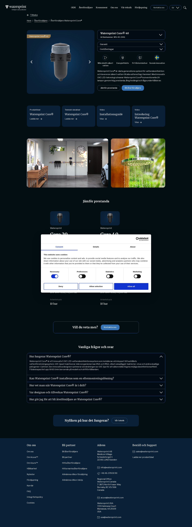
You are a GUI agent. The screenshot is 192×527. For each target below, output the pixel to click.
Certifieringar (131, 49)
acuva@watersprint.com (112, 497)
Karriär (30, 485)
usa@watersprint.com (111, 517)
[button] (31, 62)
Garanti (131, 44)
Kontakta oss (158, 7)
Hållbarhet (32, 468)
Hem (29, 20)
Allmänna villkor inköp (72, 480)
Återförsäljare (86, 7)
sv (173, 8)
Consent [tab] (59, 247)
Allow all (131, 286)
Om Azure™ (32, 463)
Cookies (31, 503)
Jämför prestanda (108, 88)
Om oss (114, 7)
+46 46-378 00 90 (109, 473)
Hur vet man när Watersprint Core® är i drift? (96, 385)
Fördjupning (141, 7)
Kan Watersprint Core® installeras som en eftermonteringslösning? (96, 378)
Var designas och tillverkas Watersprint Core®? (96, 392)
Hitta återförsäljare (71, 463)
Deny (61, 286)
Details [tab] (96, 247)
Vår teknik (126, 7)
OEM (73, 7)
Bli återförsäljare (133, 88)
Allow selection (96, 286)
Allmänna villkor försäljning (75, 474)
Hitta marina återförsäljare (74, 468)
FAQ (29, 491)
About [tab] (132, 247)
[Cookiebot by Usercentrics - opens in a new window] (137, 239)
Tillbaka (34, 15)
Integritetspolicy (35, 497)
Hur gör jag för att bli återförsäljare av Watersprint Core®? (96, 399)
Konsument (101, 7)
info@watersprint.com (111, 467)
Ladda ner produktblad (143, 457)
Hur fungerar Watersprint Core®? (96, 356)
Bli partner (67, 457)
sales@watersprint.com (147, 451)
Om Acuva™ (32, 457)
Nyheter (31, 474)
